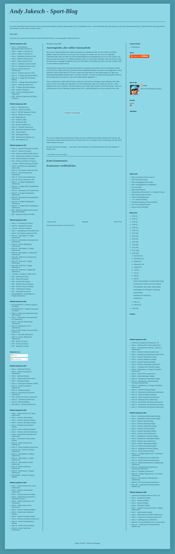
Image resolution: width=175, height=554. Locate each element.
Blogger (97, 543)
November (137, 259)
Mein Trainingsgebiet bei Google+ (142, 182)
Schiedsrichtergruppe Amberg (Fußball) (144, 202)
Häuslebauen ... (138, 298)
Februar (136, 305)
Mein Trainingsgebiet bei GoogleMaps (144, 185)
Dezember (137, 256)
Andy (145, 85)
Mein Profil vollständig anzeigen (151, 89)
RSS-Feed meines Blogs (140, 180)
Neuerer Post (51, 222)
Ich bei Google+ (137, 187)
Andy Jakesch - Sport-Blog (44, 11)
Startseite (85, 222)
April (135, 279)
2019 (134, 227)
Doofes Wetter (138, 293)
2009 (134, 308)
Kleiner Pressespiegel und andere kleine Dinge (148, 281)
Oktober (136, 261)
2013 (134, 245)
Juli (135, 270)
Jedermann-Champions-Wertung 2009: (144, 495)
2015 (134, 239)
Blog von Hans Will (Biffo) (140, 207)
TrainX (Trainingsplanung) (140, 197)
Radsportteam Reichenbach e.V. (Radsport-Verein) (148, 192)
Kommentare (16, 359)
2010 (134, 253)
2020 (134, 225)
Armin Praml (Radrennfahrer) (141, 204)
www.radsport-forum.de (110, 88)
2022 (134, 219)
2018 (134, 230)
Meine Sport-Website (138, 190)
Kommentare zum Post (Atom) (64, 225)
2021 (134, 222)
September (137, 264)
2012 (134, 247)
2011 (134, 250)
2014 (134, 242)
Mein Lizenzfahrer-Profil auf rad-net (143, 177)
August (136, 267)
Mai (135, 276)
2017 (134, 233)
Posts (14, 355)
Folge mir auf (140, 56)
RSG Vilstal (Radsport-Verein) (141, 195)
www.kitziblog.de (92, 88)
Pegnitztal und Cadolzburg (142, 295)
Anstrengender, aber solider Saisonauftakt (68, 47)
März (135, 302)
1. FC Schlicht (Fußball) (139, 199)
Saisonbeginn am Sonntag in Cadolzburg (146, 290)
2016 (134, 236)
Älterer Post (118, 222)
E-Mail (132, 103)
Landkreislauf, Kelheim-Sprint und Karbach (147, 284)
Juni (135, 273)
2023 (134, 216)
